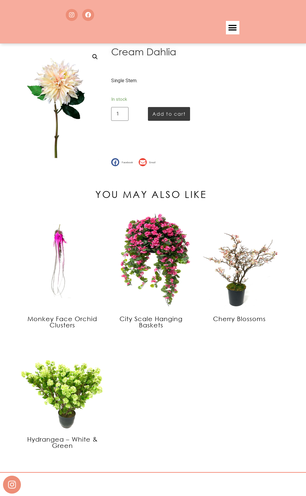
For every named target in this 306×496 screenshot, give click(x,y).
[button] (232, 27)
